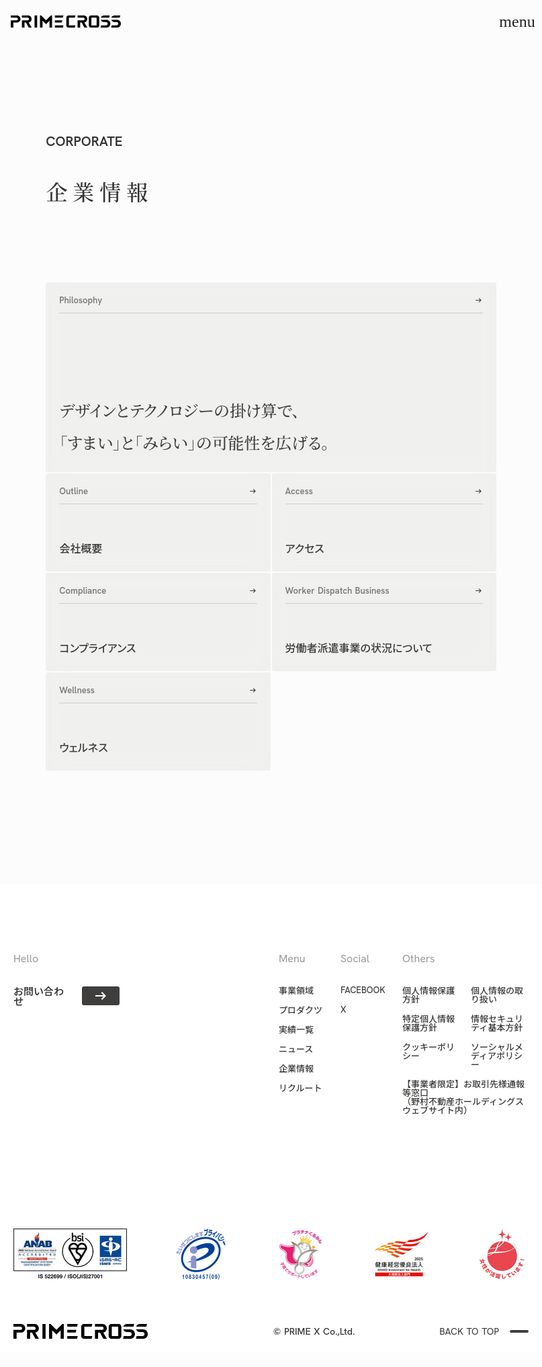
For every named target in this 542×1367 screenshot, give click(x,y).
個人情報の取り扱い (497, 994)
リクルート (300, 1087)
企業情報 (296, 1068)
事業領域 (296, 990)
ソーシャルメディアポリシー (497, 1055)
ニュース (296, 1048)
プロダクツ (300, 1009)
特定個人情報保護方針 (428, 1022)
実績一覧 (296, 1029)
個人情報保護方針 (428, 994)
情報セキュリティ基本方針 (497, 1022)
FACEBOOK (363, 990)
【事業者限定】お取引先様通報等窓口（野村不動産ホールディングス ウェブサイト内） (463, 1096)
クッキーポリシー (428, 1051)
